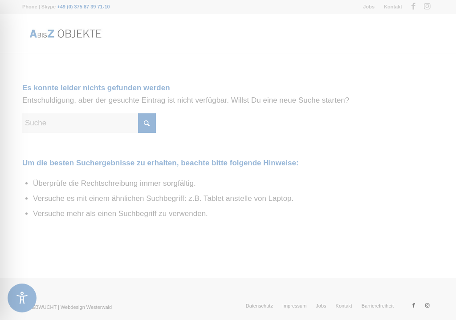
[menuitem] (368, 6)
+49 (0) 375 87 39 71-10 (83, 6)
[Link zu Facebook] (413, 6)
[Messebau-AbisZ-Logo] (65, 33)
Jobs (369, 6)
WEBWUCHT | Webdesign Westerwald (69, 307)
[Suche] (89, 123)
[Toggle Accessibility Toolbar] (22, 298)
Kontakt (393, 6)
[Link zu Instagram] (427, 6)
